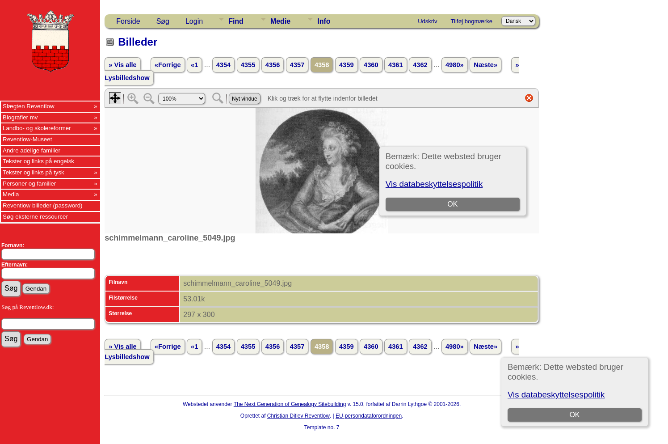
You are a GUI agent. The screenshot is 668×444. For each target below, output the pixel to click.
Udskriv (427, 21)
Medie (280, 21)
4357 (297, 64)
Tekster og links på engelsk (38, 161)
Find (236, 21)
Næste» (485, 64)
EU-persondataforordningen (369, 416)
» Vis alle (122, 64)
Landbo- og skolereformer (37, 128)
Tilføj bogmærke (471, 21)
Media (11, 194)
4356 (272, 64)
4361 (395, 64)
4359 (346, 64)
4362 (420, 64)
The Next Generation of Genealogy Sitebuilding (290, 404)
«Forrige (168, 64)
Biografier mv (20, 117)
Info (323, 21)
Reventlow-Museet (27, 139)
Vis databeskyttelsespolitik (556, 394)
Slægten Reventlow (29, 106)
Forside (128, 21)
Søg (162, 21)
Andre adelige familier (31, 150)
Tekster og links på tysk (33, 172)
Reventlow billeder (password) (43, 205)
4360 (371, 64)
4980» (454, 64)
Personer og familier (29, 183)
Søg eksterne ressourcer (35, 216)
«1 (194, 64)
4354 (223, 64)
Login (194, 21)
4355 (248, 64)
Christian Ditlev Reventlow (298, 416)
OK (575, 415)
